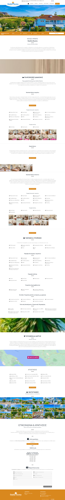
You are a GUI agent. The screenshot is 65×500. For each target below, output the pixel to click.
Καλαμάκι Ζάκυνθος (26, 0)
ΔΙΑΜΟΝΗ (31, 3)
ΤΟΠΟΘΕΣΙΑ (41, 3)
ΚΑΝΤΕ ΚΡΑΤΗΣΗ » (32, 105)
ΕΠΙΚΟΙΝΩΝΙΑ (52, 3)
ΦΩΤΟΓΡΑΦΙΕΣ (46, 3)
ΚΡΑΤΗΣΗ (57, 3)
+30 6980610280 (32, 0)
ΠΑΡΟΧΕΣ (36, 3)
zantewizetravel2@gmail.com (39, 0)
